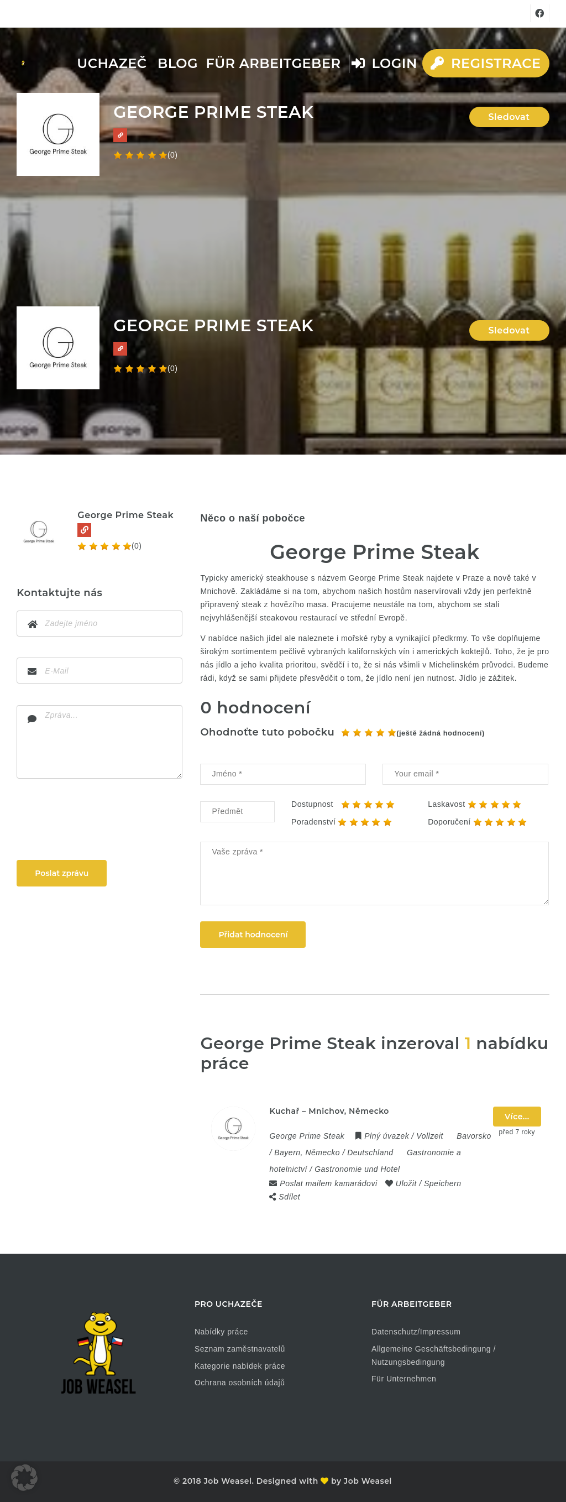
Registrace (486, 63)
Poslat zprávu (61, 873)
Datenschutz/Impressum (415, 1331)
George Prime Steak (125, 515)
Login (384, 63)
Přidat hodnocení (252, 935)
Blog (178, 63)
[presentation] (101, 821)
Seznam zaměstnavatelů (240, 1348)
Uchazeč (111, 63)
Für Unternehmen (403, 1378)
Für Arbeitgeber (273, 63)
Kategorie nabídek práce (240, 1366)
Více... (517, 1117)
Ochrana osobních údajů (240, 1382)
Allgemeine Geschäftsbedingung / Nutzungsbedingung (433, 1355)
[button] (24, 1477)
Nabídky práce (221, 1331)
